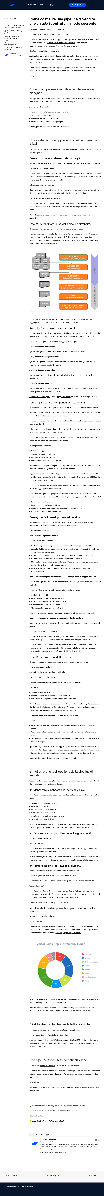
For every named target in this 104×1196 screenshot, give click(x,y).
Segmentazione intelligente (39, 396)
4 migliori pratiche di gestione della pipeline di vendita (12, 38)
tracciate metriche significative (87, 795)
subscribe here (37, 1116)
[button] (92, 5)
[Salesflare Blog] (12, 5)
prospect (48, 424)
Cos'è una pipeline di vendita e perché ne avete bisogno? (14, 26)
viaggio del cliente (64, 396)
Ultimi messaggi (42, 1134)
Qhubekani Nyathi (38, 29)
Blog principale (52, 1175)
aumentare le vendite (65, 421)
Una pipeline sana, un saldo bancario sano (13, 48)
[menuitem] (32, 5)
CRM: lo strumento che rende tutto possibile (12, 44)
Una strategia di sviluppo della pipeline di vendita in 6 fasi (13, 31)
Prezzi (41, 5)
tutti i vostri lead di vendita (57, 112)
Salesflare (52, 1142)
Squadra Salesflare (48, 1139)
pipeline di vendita (40, 98)
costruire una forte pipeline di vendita (61, 43)
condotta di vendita (47, 1065)
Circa (32, 1134)
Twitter (52, 1121)
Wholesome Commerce (55, 29)
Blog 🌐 (50, 5)
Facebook (60, 1121)
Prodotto (32, 5)
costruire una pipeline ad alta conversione (76, 149)
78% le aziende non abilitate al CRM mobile (69, 1040)
